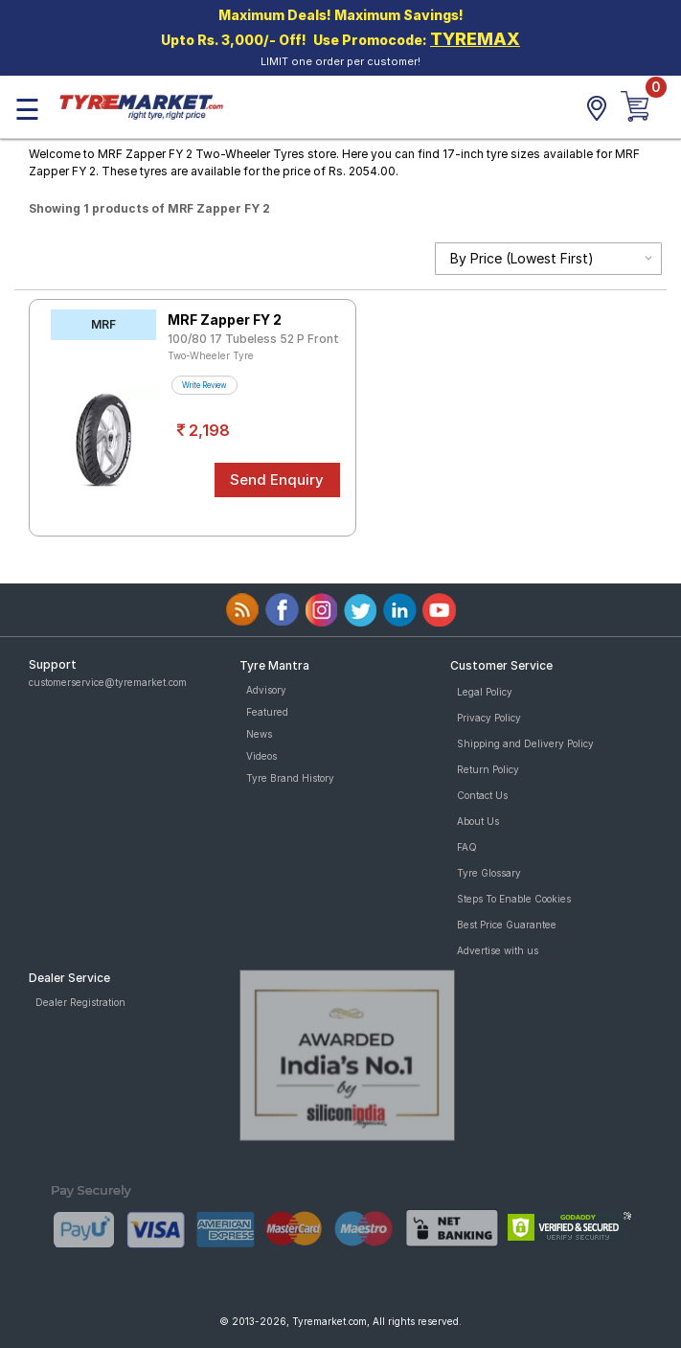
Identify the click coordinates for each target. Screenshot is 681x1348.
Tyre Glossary (489, 873)
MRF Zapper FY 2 (225, 319)
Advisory (266, 690)
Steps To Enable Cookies (514, 898)
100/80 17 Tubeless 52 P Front (253, 338)
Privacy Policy (489, 717)
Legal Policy (484, 691)
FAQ (467, 847)
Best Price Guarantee (506, 924)
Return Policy (488, 769)
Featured (267, 712)
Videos (261, 756)
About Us (478, 821)
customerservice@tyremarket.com (108, 682)
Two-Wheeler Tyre (211, 355)
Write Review (204, 385)
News (259, 734)
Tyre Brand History (290, 778)
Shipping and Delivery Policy (525, 743)
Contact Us (482, 795)
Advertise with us (497, 950)
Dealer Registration (80, 1002)
